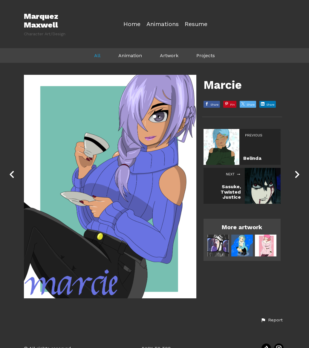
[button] (271, 320)
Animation (130, 55)
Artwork (169, 55)
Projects (205, 55)
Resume (196, 24)
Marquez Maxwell (41, 20)
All (97, 55)
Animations (162, 24)
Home (131, 24)
